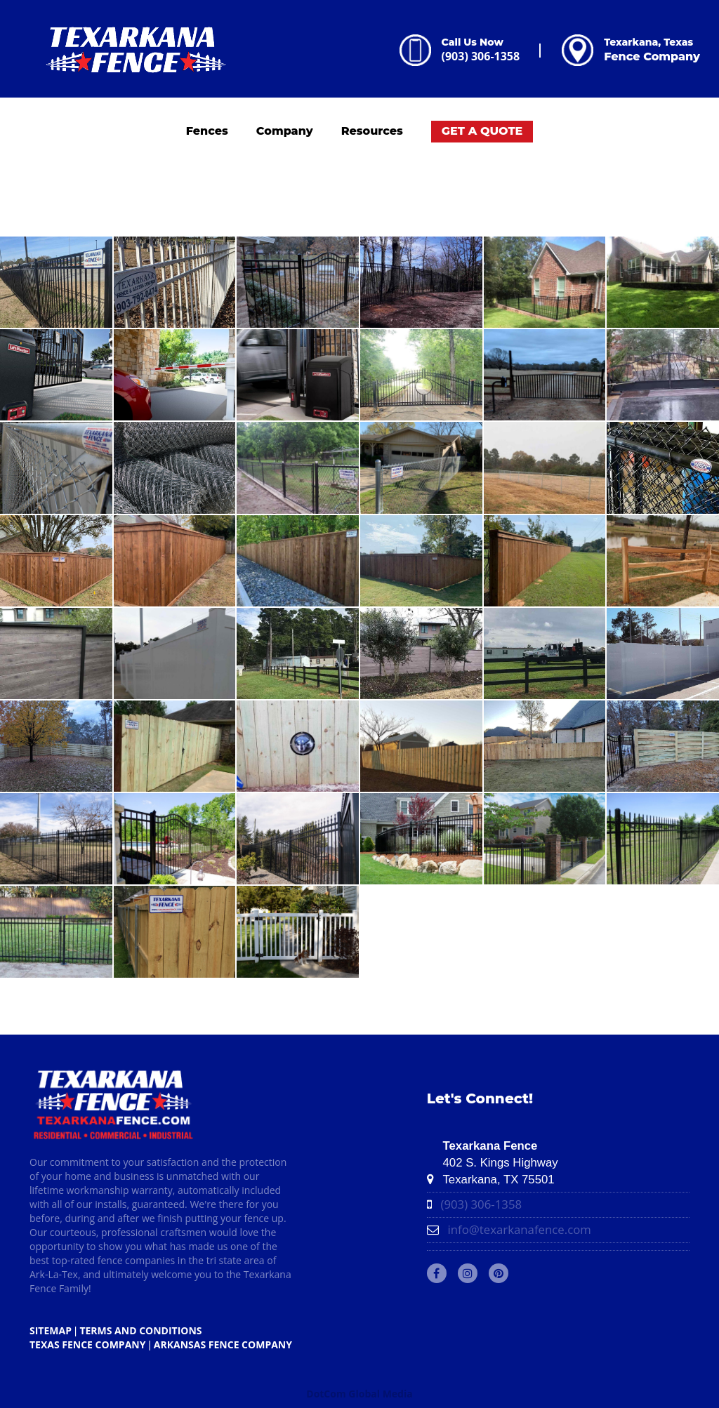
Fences (207, 131)
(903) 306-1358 (481, 56)
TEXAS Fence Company (87, 1344)
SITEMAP (50, 1330)
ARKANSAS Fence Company (223, 1344)
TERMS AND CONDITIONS (140, 1330)
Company (284, 131)
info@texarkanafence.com (519, 1229)
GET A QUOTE (482, 131)
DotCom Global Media (359, 1393)
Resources (372, 131)
